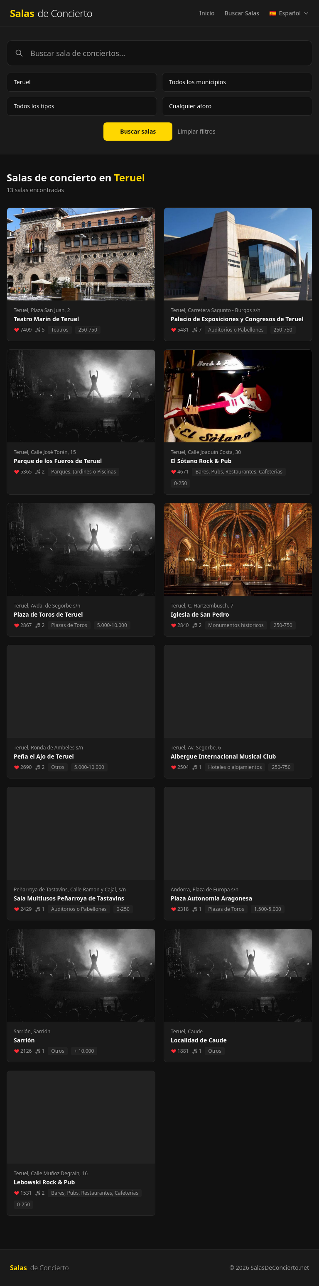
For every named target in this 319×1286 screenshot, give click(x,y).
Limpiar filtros (196, 131)
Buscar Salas (242, 13)
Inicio (207, 13)
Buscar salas (138, 131)
